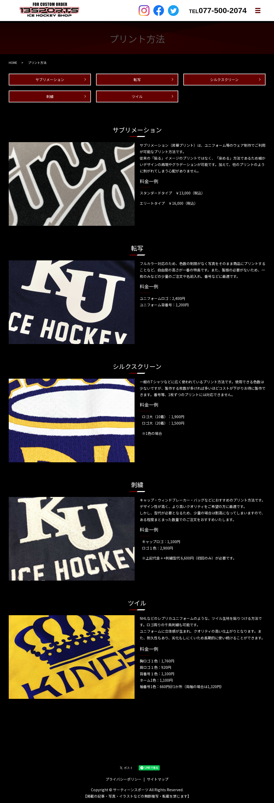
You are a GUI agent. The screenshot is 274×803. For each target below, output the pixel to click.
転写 (137, 79)
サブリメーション (49, 79)
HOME (13, 62)
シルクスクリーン (224, 79)
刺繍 (49, 96)
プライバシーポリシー (123, 779)
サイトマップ (157, 779)
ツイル (137, 96)
